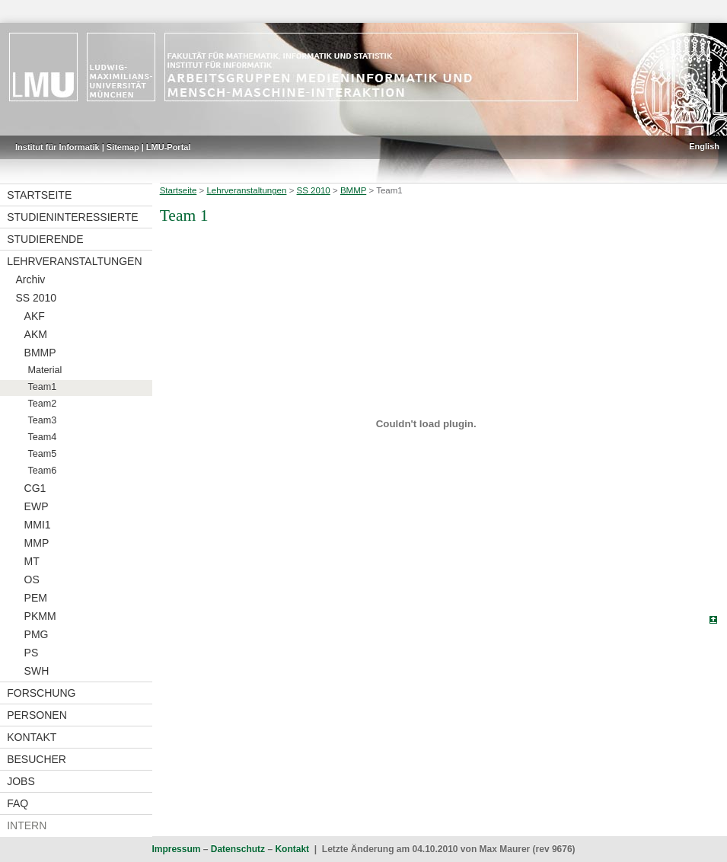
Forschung (41, 693)
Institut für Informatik (57, 147)
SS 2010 (35, 298)
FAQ (17, 803)
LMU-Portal (168, 147)
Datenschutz (238, 849)
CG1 (35, 488)
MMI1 (37, 525)
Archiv (30, 279)
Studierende (45, 239)
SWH (36, 671)
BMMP (40, 352)
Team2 (42, 403)
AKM (35, 334)
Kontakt (31, 737)
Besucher (36, 759)
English (704, 146)
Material (45, 370)
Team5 (42, 454)
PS (31, 652)
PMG (36, 634)
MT (32, 561)
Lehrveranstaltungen (74, 261)
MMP (36, 543)
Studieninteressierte (72, 217)
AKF (34, 316)
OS (32, 579)
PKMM (40, 616)
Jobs (21, 781)
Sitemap (123, 147)
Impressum (175, 849)
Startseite (39, 195)
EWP (36, 506)
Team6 (42, 470)
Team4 (42, 437)
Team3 (42, 420)
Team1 (42, 387)
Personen (37, 715)
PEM (35, 598)
